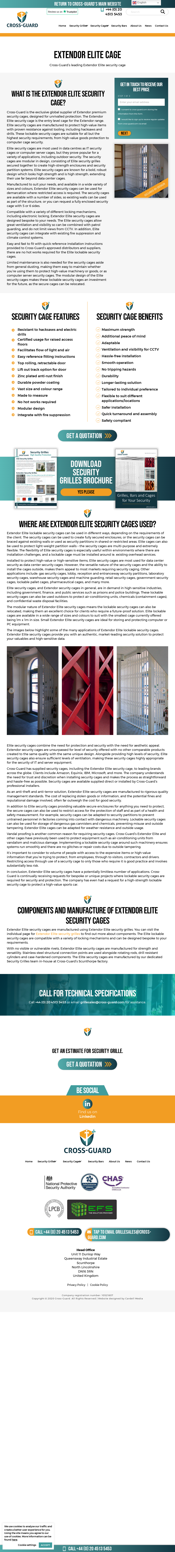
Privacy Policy (76, 1285)
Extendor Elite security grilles (58, 934)
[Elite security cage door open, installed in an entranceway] (32, 690)
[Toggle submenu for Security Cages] (108, 25)
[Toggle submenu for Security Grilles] (87, 25)
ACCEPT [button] (45, 1545)
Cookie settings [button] (27, 1545)
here (14, 1539)
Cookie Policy (99, 1285)
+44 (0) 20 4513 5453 (50, 1002)
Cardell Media (134, 1298)
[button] (86, 492)
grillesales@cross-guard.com (102, 1002)
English (139, 3)
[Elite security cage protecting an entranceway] (142, 690)
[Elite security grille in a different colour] (87, 690)
